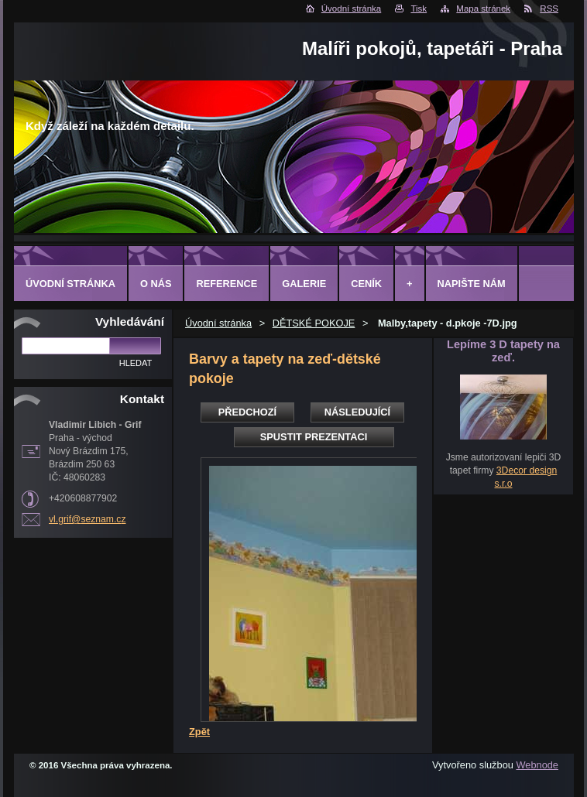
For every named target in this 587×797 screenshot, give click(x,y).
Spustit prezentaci (313, 437)
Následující (357, 412)
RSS (549, 8)
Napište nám (472, 283)
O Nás (156, 283)
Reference (226, 283)
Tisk (418, 8)
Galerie (304, 283)
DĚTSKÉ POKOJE (314, 323)
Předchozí (247, 412)
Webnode (537, 765)
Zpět (199, 731)
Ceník (366, 283)
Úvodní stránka (351, 8)
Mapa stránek (483, 8)
